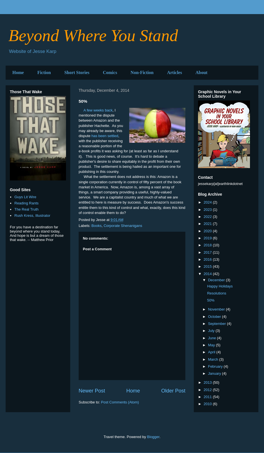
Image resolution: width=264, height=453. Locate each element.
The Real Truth (26, 209)
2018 (208, 245)
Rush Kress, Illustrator (32, 215)
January (215, 373)
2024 (208, 202)
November (217, 309)
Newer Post (92, 391)
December (217, 280)
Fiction (44, 72)
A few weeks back (97, 110)
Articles (174, 72)
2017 (208, 252)
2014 (208, 274)
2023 (208, 209)
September (217, 324)
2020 (208, 231)
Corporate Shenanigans (123, 226)
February (216, 366)
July (212, 331)
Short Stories (76, 72)
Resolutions (216, 293)
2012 (208, 390)
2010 (208, 404)
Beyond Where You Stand (93, 35)
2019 (208, 238)
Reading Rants (26, 203)
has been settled (105, 136)
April (212, 352)
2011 (208, 397)
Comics (110, 72)
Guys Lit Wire (25, 197)
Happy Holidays (220, 286)
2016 (208, 259)
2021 (208, 224)
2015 (208, 266)
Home (18, 72)
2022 (208, 217)
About (201, 72)
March (213, 359)
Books (97, 226)
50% (210, 300)
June (212, 338)
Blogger (153, 437)
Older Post (173, 391)
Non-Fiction (142, 72)
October (215, 316)
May (212, 345)
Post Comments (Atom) (120, 402)
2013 (208, 382)
